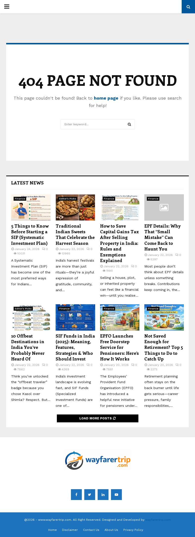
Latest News (27, 183)
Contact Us (91, 530)
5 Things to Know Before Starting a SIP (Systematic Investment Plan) (30, 234)
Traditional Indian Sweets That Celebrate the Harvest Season (75, 234)
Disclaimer (70, 530)
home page (106, 98)
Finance (20, 198)
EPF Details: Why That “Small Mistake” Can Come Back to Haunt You (162, 237)
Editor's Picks (67, 198)
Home (52, 530)
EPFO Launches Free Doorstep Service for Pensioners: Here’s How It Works (119, 347)
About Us (111, 530)
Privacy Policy (133, 530)
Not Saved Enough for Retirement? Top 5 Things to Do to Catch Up (163, 347)
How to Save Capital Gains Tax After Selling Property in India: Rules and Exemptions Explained (119, 243)
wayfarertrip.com (158, 519)
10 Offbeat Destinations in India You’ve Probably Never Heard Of (28, 347)
